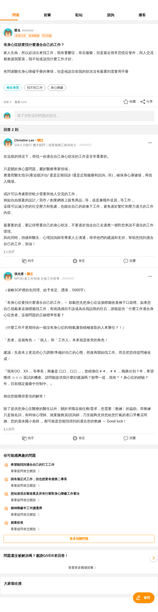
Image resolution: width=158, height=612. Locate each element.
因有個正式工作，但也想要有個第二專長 (39, 479)
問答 (15, 15)
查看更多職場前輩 (80, 567)
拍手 (31, 261)
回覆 (132, 261)
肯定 (82, 261)
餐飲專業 (12, 87)
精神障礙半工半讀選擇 (26, 508)
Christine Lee (24, 140)
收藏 (132, 101)
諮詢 (110, 15)
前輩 (47, 15)
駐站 (79, 15)
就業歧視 (17, 522)
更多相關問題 (79, 538)
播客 (142, 15)
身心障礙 (57, 87)
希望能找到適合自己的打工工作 (32, 464)
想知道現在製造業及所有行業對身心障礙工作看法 (45, 493)
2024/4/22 (27, 30)
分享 (149, 101)
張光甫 (19, 274)
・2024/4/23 (84, 145)
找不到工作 (35, 87)
